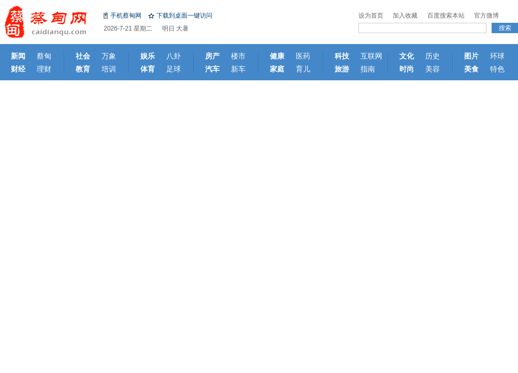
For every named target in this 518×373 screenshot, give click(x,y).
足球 (173, 69)
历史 (432, 56)
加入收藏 (405, 15)
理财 (44, 69)
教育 (83, 69)
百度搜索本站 (446, 15)
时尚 (406, 69)
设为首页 (370, 15)
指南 (368, 69)
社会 (83, 56)
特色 (497, 69)
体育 (147, 69)
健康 (277, 56)
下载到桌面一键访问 (184, 15)
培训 (109, 69)
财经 (18, 69)
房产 (212, 56)
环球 (497, 56)
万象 (109, 56)
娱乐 (147, 56)
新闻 (18, 56)
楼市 (238, 56)
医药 (303, 56)
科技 (342, 56)
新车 (238, 69)
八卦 (173, 56)
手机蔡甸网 (125, 15)
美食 (471, 69)
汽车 (212, 69)
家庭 (277, 69)
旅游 (342, 69)
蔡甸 (44, 56)
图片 (471, 56)
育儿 (303, 69)
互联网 (371, 56)
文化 (406, 56)
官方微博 (486, 15)
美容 (432, 69)
